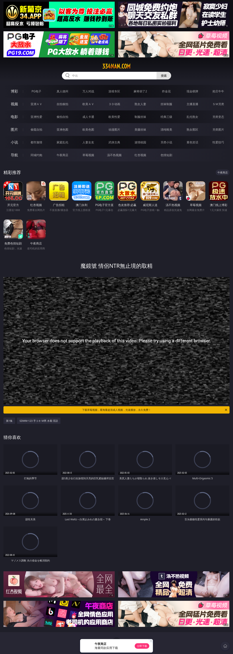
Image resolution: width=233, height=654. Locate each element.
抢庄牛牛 (218, 91)
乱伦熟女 (192, 117)
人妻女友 (88, 142)
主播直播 (192, 104)
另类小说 (166, 142)
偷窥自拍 (36, 130)
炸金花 (166, 91)
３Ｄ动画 (114, 104)
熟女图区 (192, 130)
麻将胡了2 (140, 91)
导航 (14, 154)
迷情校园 (140, 142)
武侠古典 (114, 142)
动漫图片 (114, 130)
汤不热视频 (114, 155)
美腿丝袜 (140, 130)
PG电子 (36, 91)
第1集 (9, 420)
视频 (14, 103)
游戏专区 (114, 91)
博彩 (14, 91)
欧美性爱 (114, 117)
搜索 (164, 76)
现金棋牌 (192, 91)
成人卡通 (88, 117)
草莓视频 (88, 155)
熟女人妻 (140, 104)
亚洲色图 (62, 130)
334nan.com (116, 66)
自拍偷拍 (62, 104)
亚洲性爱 (36, 117)
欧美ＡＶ (88, 104)
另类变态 (218, 117)
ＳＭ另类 (218, 104)
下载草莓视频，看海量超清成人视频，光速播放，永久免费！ (155, 410)
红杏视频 (140, 155)
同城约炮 (36, 155)
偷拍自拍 (62, 117)
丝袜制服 (166, 104)
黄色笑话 (192, 142)
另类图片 (218, 130)
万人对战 (88, 91)
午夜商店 (62, 155)
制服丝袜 (140, 117)
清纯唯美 (166, 130)
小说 (14, 142)
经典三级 (166, 117)
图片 (14, 129)
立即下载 (142, 646)
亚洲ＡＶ (36, 104)
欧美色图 (88, 130)
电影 (14, 116)
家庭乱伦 (62, 142)
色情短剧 (166, 155)
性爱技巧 (218, 142)
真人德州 (62, 91)
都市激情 (36, 142)
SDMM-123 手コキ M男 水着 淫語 (38, 420)
